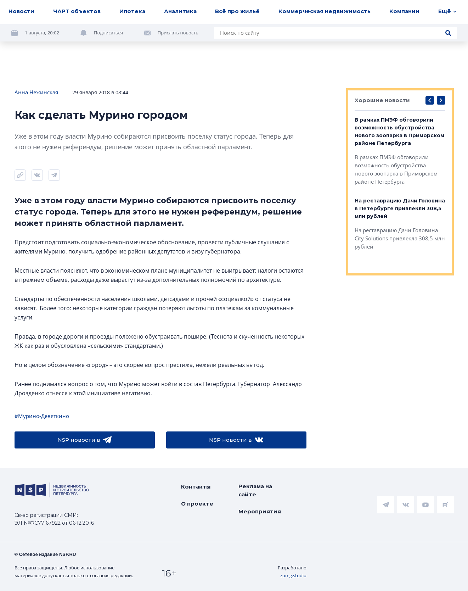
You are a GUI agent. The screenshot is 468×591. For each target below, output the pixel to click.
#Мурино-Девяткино (42, 415)
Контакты (196, 486)
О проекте (197, 503)
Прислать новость (178, 32)
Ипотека (132, 11)
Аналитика (180, 11)
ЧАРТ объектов (77, 11)
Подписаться (108, 32)
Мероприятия (259, 511)
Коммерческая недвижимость (324, 11)
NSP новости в (84, 440)
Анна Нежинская (36, 92)
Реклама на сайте (255, 490)
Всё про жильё (237, 11)
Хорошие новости (382, 100)
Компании (404, 11)
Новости (21, 11)
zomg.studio (293, 575)
